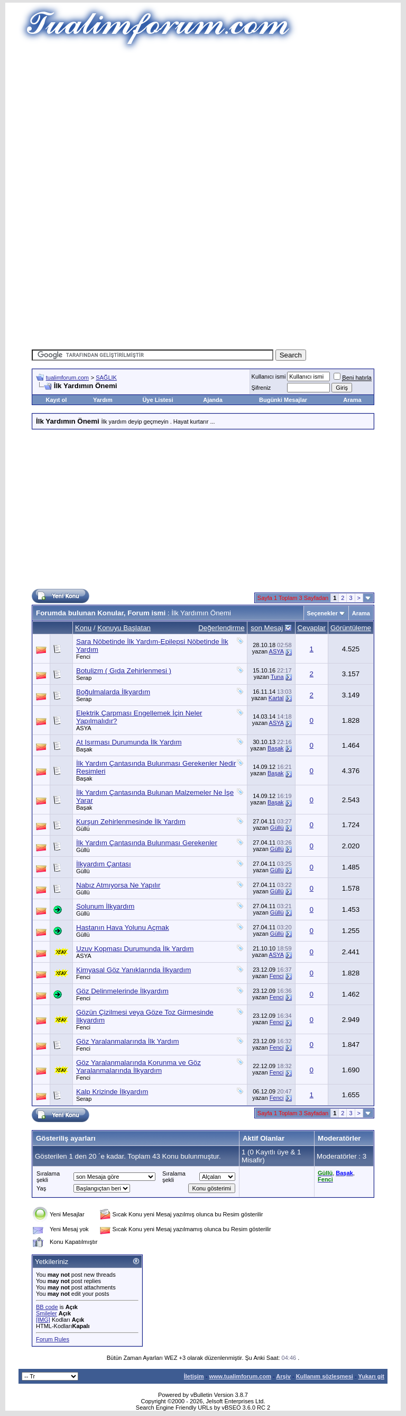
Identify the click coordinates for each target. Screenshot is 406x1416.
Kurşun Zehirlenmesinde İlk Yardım (131, 822)
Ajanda (213, 400)
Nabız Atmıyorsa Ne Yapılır (118, 885)
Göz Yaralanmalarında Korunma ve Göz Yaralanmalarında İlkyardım (138, 1066)
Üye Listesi (157, 400)
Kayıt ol (56, 400)
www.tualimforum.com (240, 1376)
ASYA (276, 651)
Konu (83, 628)
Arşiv (283, 1376)
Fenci (83, 656)
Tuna (277, 677)
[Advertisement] (219, 127)
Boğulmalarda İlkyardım (113, 692)
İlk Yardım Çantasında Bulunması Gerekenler (146, 843)
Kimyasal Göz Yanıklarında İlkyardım (133, 970)
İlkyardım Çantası (103, 864)
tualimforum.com (67, 377)
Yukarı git (371, 1376)
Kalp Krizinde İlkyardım (112, 1092)
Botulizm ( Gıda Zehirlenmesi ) (123, 671)
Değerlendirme (221, 628)
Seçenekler (322, 613)
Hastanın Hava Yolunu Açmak (122, 927)
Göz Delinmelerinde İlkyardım (122, 991)
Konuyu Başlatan (124, 628)
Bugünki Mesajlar (283, 400)
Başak (84, 749)
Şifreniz (261, 387)
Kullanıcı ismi (269, 376)
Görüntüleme (350, 628)
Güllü (83, 829)
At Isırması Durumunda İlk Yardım (129, 742)
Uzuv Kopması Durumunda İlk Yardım (134, 949)
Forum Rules (52, 1339)
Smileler (46, 1313)
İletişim (194, 1376)
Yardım (103, 400)
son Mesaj (267, 628)
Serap (83, 678)
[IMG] (43, 1319)
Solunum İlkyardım (105, 906)
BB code (47, 1307)
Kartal (276, 698)
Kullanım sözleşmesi (324, 1376)
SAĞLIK (106, 377)
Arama (352, 400)
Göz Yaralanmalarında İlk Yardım (127, 1041)
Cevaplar (312, 628)
